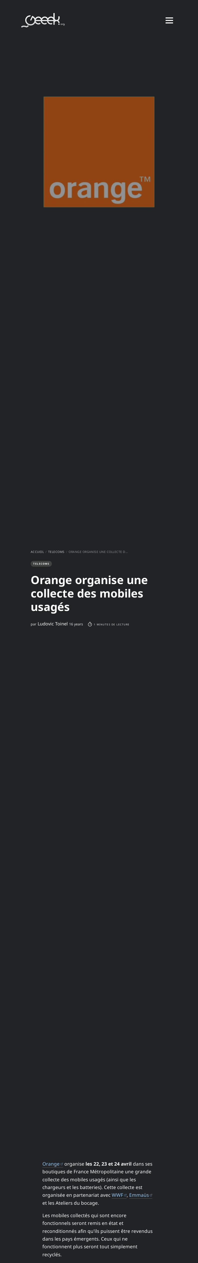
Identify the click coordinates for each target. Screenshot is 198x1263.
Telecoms (56, 552)
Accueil (37, 552)
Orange (52, 1164)
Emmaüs (140, 1195)
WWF (119, 1195)
